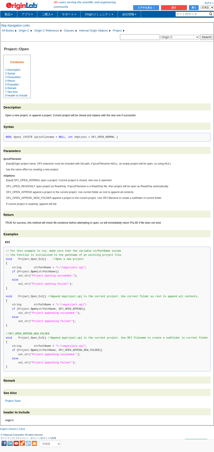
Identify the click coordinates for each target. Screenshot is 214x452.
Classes (69, 30)
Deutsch (13, 429)
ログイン (209, 3)
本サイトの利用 (48, 438)
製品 (9, 14)
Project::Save (13, 400)
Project (117, 30)
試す (174, 7)
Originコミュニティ (99, 14)
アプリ (27, 14)
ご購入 (47, 14)
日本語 (22, 429)
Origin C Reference (46, 30)
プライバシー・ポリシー (27, 438)
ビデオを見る (146, 7)
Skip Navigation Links (15, 25)
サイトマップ (7, 438)
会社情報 (129, 14)
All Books (8, 30)
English (3, 429)
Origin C (24, 30)
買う (194, 7)
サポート (69, 14)
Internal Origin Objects (93, 30)
